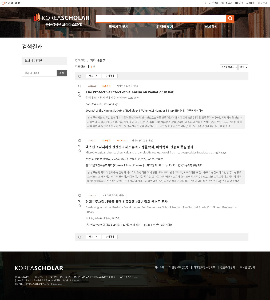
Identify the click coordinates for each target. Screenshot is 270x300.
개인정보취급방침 (179, 267)
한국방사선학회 (195, 110)
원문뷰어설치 (227, 267)
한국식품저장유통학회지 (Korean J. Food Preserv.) (115, 165)
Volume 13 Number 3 (154, 110)
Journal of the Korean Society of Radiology (112, 110)
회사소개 (159, 267)
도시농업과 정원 (132, 225)
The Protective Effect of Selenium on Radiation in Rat (130, 92)
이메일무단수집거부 (204, 267)
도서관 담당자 (247, 267)
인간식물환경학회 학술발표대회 (103, 225)
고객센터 (250, 3)
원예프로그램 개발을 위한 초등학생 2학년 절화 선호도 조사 (127, 202)
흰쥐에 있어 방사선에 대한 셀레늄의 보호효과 (112, 97)
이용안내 (262, 3)
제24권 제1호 (154, 165)
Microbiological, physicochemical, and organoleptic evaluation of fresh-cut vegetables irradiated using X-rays (156, 152)
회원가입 (239, 3)
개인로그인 (226, 3)
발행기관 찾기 (118, 27)
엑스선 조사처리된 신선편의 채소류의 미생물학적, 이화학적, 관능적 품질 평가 (139, 147)
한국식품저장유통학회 (190, 165)
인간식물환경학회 (163, 225)
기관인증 (213, 3)
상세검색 (211, 27)
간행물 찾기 (165, 27)
